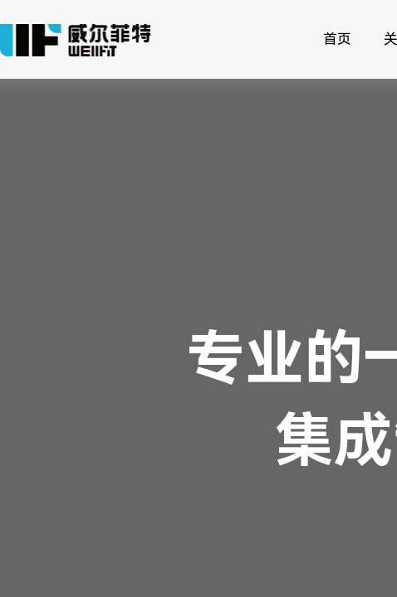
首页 (337, 39)
